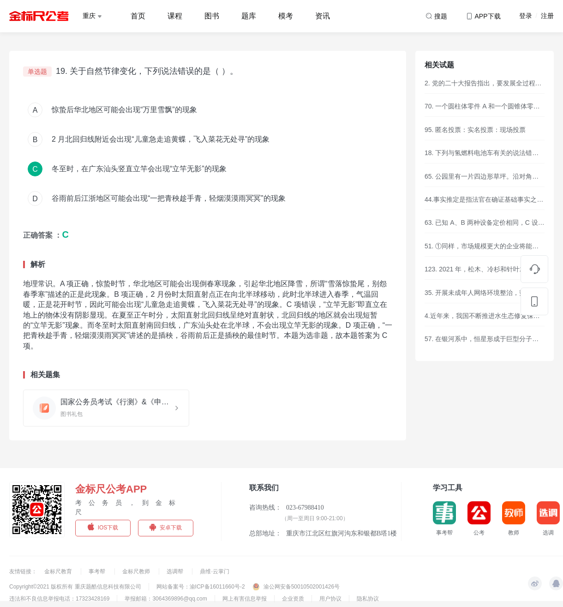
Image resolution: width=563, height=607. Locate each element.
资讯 (322, 16)
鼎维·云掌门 (214, 571)
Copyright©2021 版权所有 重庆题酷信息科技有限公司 (75, 586)
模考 (285, 16)
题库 (248, 16)
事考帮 (98, 571)
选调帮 (176, 571)
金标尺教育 (58, 571)
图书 (211, 16)
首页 (138, 16)
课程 (175, 16)
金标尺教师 (136, 571)
